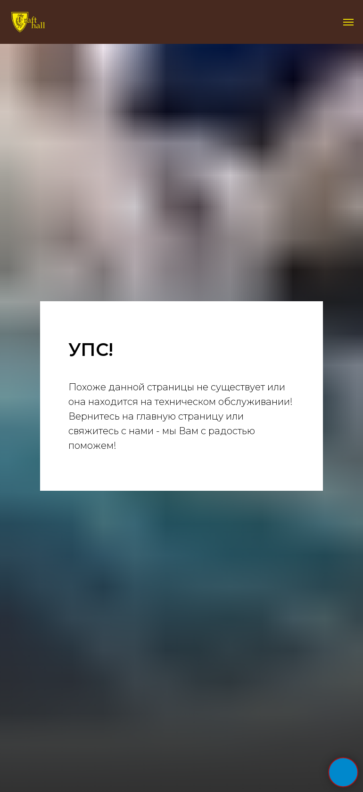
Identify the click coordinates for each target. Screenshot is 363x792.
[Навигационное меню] (348, 22)
